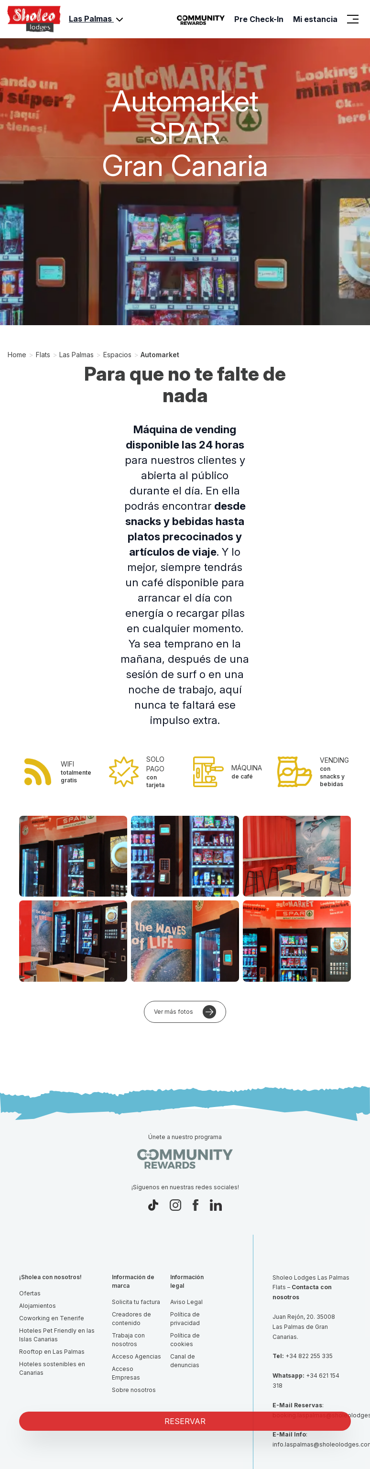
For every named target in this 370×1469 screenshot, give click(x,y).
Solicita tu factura (136, 1301)
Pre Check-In (258, 19)
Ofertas (30, 1293)
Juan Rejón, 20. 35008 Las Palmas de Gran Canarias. (303, 1326)
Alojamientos (37, 1305)
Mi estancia (315, 19)
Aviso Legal (186, 1301)
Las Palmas (97, 19)
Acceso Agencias (136, 1356)
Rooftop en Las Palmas (52, 1351)
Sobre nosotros (134, 1389)
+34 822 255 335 (309, 1355)
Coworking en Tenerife (51, 1318)
